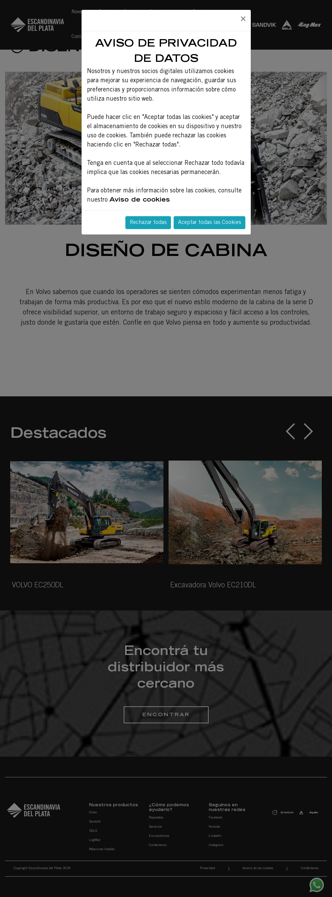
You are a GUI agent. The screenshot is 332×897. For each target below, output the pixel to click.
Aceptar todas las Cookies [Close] (209, 222)
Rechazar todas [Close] (148, 222)
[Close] (243, 19)
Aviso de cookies (139, 200)
